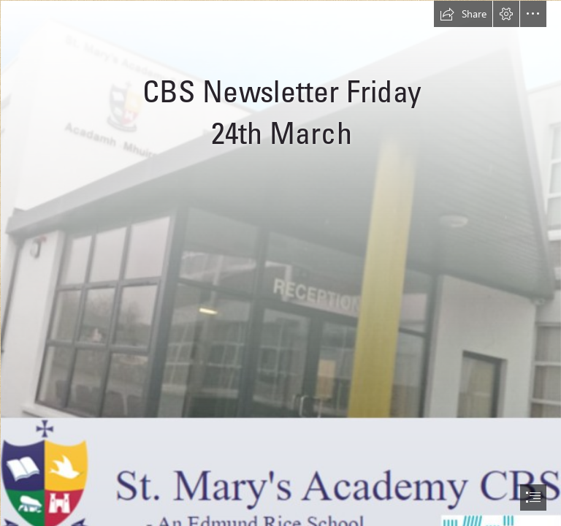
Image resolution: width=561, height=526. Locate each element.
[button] (463, 14)
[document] (280, 263)
